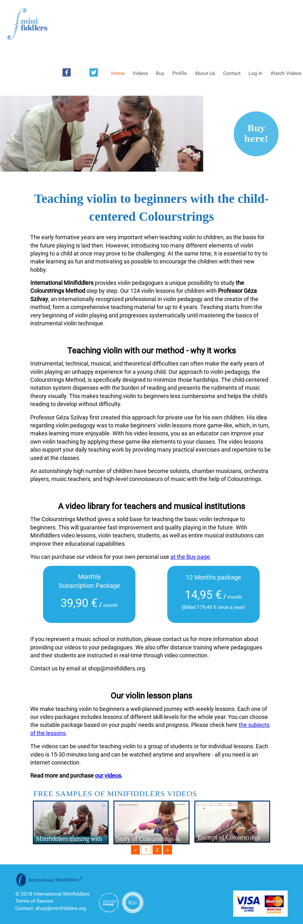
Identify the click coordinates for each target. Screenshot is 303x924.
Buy (160, 73)
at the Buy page (190, 556)
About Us (205, 73)
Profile (179, 73)
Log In (256, 73)
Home (118, 73)
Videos (140, 73)
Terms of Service (34, 901)
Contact (232, 73)
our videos (108, 775)
